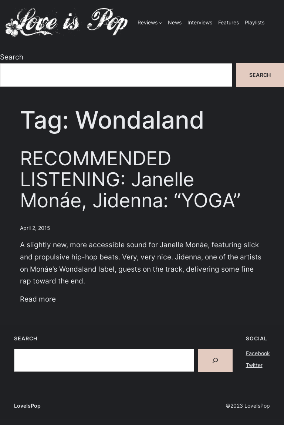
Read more (38, 299)
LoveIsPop (27, 405)
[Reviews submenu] (160, 22)
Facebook (258, 353)
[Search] (215, 360)
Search (11, 56)
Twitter (254, 365)
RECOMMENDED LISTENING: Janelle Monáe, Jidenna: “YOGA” (130, 179)
